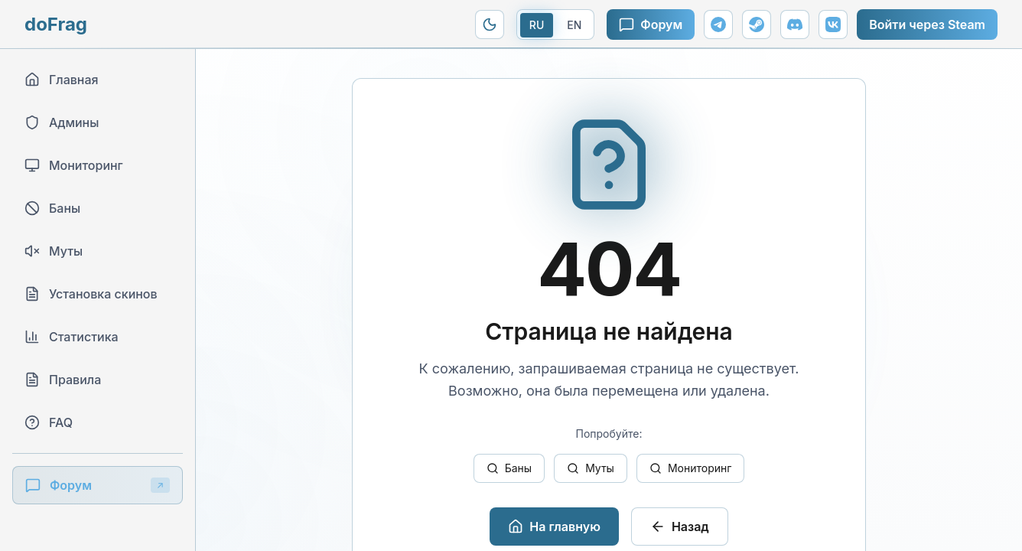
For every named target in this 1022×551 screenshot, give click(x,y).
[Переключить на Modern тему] (489, 24)
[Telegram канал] (718, 24)
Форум (650, 24)
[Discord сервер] (794, 24)
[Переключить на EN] (555, 24)
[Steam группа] (756, 24)
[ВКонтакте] (833, 24)
